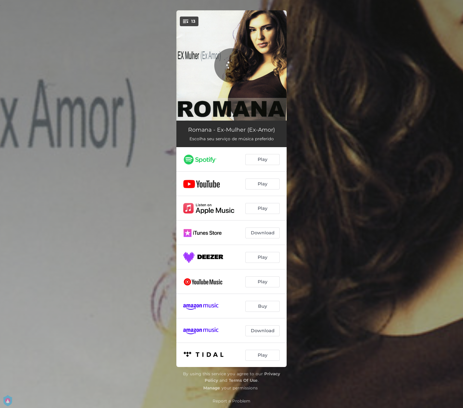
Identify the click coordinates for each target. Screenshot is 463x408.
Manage (211, 387)
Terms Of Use (243, 380)
